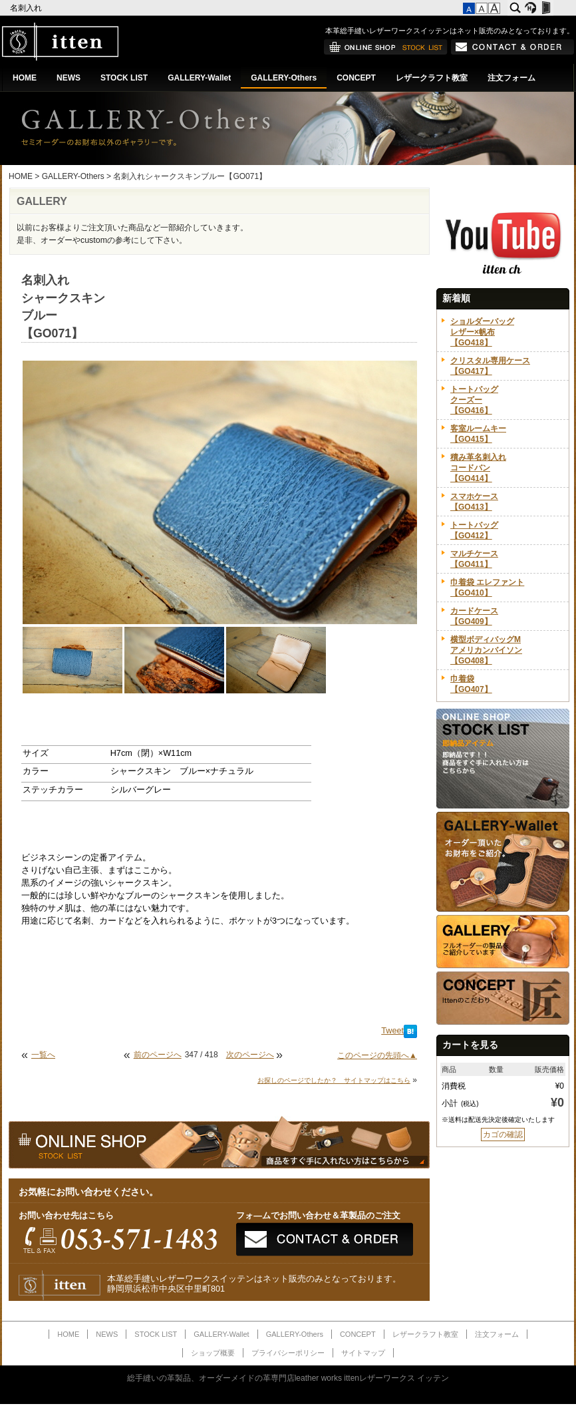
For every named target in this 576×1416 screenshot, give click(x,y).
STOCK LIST (124, 78)
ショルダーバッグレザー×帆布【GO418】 (482, 332)
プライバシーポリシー (288, 1353)
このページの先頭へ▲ (377, 1055)
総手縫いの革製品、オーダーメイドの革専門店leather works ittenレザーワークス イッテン (288, 1378)
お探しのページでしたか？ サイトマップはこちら (333, 1080)
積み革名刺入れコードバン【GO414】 (478, 467)
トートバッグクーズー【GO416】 (474, 400)
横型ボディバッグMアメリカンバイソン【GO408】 (486, 650)
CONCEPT (356, 78)
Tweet (392, 1030)
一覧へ (43, 1054)
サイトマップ (363, 1353)
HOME (25, 78)
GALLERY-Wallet (199, 78)
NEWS (68, 78)
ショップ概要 (213, 1353)
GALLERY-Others (284, 78)
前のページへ (158, 1054)
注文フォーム (511, 78)
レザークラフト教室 (432, 78)
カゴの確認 (503, 1134)
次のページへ (250, 1054)
